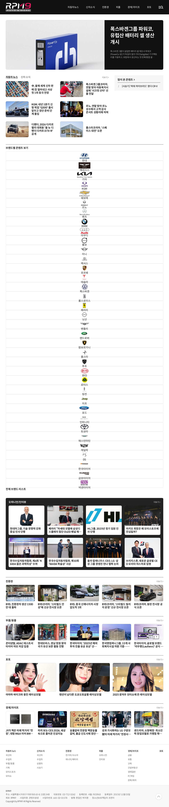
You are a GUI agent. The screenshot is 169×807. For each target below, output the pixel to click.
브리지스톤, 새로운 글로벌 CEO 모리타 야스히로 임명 (142, 562)
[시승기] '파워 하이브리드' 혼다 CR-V (140, 86)
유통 (130, 759)
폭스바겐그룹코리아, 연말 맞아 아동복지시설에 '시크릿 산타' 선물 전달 (97, 89)
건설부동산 (133, 767)
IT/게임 (131, 776)
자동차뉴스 (73, 7)
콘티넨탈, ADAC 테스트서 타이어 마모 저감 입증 (19, 645)
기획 (8, 767)
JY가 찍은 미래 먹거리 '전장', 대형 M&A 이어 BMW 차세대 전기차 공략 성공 (19, 733)
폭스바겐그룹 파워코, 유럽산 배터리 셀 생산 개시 (132, 35)
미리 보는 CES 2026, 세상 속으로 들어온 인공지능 (52, 732)
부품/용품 (11, 620)
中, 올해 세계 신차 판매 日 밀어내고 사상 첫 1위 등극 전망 (42, 89)
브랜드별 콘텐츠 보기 (17, 148)
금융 (130, 755)
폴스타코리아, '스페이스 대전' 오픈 (96, 129)
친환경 (105, 7)
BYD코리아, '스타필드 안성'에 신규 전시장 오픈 (51, 606)
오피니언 (103, 755)
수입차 (9, 759)
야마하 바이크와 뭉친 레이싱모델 (23, 694)
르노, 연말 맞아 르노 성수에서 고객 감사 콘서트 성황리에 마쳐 (97, 109)
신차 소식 (26, 77)
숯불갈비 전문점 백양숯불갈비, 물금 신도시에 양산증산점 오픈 (84, 733)
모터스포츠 (10, 772)
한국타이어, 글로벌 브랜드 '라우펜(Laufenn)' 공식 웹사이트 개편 (148, 646)
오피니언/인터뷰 (17, 502)
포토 (149, 7)
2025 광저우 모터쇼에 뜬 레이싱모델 (132, 694)
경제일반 (132, 772)
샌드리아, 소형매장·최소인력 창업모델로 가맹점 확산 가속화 (148, 733)
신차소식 (90, 7)
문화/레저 (132, 780)
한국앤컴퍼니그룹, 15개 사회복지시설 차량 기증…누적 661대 (116, 646)
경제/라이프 (134, 7)
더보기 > (105, 77)
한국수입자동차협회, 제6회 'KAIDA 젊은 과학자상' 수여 (26, 562)
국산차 (9, 755)
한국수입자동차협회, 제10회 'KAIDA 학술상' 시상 (64, 562)
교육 (130, 763)
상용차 (40, 763)
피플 (118, 7)
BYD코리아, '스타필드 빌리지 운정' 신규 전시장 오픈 (116, 606)
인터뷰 (102, 759)
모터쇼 (9, 776)
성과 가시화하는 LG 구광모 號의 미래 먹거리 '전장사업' (116, 734)
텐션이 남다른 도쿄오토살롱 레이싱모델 (80, 694)
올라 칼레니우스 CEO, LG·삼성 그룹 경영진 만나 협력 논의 (103, 562)
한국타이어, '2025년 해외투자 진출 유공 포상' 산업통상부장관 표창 (84, 646)
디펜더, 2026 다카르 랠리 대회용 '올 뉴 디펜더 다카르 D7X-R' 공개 (42, 129)
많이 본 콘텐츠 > (126, 79)
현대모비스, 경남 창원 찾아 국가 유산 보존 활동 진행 (52, 645)
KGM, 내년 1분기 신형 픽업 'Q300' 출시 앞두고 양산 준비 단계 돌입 (42, 109)
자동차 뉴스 (12, 77)
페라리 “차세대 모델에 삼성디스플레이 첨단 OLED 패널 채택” (64, 532)
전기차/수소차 (72, 755)
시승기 (40, 767)
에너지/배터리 (72, 759)
